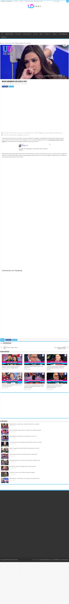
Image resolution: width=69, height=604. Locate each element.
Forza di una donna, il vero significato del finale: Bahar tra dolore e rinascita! (25, 442)
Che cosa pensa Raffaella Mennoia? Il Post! (58, 347)
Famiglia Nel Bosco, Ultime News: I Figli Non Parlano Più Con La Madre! (24, 424)
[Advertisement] (34, 20)
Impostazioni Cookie (38, 1)
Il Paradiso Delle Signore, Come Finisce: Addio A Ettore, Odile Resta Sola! (24, 460)
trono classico (7, 343)
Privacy (15, 1)
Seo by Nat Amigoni (64, 559)
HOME (2, 33)
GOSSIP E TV (47, 34)
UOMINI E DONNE (9, 34)
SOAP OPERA (18, 34)
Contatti (21, 1)
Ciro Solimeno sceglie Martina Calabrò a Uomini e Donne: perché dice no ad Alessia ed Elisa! (34, 386)
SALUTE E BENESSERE (62, 34)
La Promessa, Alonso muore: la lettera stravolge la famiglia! (21, 472)
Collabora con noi (28, 1)
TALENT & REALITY (27, 34)
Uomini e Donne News (9, 43)
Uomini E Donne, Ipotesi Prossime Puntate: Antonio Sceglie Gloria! (11, 367)
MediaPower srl (47, 559)
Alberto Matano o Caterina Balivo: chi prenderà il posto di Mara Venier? (24, 478)
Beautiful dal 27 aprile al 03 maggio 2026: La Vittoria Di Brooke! (22, 466)
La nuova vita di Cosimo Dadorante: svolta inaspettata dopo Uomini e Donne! (56, 368)
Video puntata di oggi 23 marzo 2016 (11, 347)
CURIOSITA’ (3, 37)
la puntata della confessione (55, 139)
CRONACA (54, 34)
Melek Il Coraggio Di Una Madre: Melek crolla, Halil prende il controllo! (24, 448)
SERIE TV (41, 34)
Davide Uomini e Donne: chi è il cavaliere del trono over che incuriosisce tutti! (55, 386)
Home (2, 43)
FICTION (35, 34)
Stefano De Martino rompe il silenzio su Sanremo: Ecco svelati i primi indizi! (25, 430)
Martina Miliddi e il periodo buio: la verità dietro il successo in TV (23, 436)
